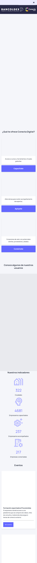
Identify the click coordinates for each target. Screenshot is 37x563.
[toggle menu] (34, 2)
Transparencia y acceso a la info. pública (14, 515)
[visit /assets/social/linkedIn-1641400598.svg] (17, 433)
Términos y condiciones (9, 496)
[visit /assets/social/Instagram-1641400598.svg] (2, 433)
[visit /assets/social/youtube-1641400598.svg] (12, 433)
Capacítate (18, 39)
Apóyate (18, 61)
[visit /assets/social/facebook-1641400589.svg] (7, 433)
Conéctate (18, 82)
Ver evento (8, 324)
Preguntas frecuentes (8, 500)
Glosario (4, 503)
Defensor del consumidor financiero (12, 511)
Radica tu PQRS (6, 507)
